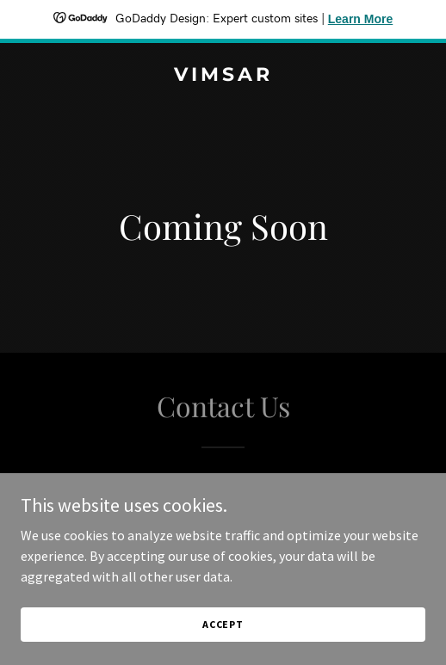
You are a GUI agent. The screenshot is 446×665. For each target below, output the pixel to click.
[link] (223, 75)
